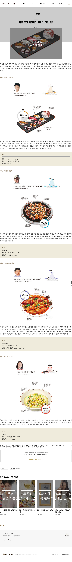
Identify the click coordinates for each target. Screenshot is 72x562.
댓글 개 (2, 526)
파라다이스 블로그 (9, 534)
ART (24, 4)
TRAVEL (33, 4)
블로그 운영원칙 (65, 554)
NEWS (60, 4)
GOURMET (43, 4)
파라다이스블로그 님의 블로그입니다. (12, 536)
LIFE (52, 4)
